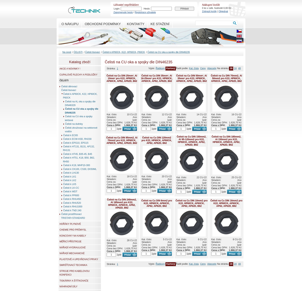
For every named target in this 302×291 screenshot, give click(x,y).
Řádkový (160, 68)
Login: (117, 8)
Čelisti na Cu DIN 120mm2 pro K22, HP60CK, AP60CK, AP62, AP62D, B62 (157, 140)
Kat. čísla (194, 68)
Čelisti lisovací (92, 52)
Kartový (170, 68)
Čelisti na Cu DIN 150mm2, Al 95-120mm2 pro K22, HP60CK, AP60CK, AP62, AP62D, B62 (191, 140)
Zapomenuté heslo (123, 12)
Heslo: (147, 8)
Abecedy (211, 68)
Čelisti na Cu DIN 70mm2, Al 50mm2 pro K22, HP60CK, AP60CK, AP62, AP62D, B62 (226, 78)
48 (239, 68)
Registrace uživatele (145, 12)
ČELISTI (78, 52)
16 (231, 68)
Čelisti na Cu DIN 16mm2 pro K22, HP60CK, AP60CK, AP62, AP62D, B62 (226, 203)
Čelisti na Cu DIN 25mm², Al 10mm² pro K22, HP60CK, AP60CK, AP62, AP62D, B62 (122, 78)
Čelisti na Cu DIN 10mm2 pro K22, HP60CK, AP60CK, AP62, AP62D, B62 (191, 203)
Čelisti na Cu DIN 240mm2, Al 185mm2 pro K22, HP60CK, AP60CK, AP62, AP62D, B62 (122, 203)
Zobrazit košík (209, 11)
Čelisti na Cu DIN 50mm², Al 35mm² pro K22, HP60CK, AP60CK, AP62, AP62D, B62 (191, 78)
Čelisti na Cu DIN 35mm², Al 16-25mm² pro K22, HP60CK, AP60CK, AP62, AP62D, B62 (157, 78)
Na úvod (66, 52)
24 (235, 68)
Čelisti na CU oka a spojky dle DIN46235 (169, 52)
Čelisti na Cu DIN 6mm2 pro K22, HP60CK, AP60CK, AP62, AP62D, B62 (156, 203)
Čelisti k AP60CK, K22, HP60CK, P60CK (124, 52)
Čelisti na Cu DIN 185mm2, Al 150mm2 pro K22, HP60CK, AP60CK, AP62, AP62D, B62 (226, 140)
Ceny (203, 68)
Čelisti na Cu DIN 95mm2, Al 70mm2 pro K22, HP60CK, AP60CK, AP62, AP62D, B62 (122, 140)
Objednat (223, 11)
